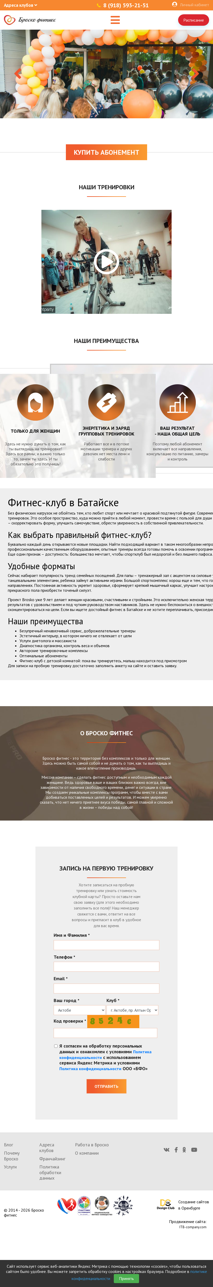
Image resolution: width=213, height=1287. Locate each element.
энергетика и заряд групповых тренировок (106, 431)
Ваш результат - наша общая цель (177, 431)
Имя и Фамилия (72, 935)
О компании (87, 1153)
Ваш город (66, 1000)
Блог (8, 1145)
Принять (126, 1278)
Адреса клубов (46, 1147)
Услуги (10, 1167)
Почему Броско (12, 1156)
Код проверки (70, 1021)
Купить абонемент (106, 152)
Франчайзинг (52, 1159)
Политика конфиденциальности (90, 1068)
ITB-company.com (192, 1227)
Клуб (113, 1000)
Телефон (64, 957)
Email (61, 979)
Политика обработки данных (50, 1172)
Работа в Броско (92, 1145)
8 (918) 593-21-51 (126, 5)
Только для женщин (35, 431)
